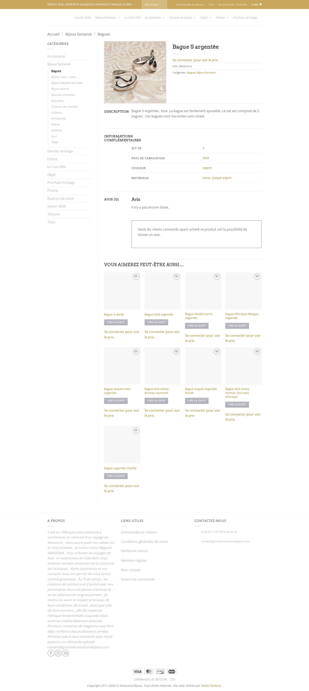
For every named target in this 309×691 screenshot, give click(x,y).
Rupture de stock (60, 198)
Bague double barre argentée (198, 316)
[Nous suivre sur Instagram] (58, 653)
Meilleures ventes (134, 551)
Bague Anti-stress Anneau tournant (157, 391)
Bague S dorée (114, 314)
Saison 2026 (83, 17)
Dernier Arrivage (60, 151)
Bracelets (57, 101)
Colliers (56, 113)
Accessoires (155, 17)
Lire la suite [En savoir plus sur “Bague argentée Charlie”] (116, 476)
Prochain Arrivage (245, 17)
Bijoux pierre (60, 89)
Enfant (52, 159)
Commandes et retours (190, 4)
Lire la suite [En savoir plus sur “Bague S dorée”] (116, 322)
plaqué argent (221, 178)
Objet (206, 17)
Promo (222, 17)
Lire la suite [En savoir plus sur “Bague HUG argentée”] (156, 322)
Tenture (53, 214)
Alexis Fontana (211, 686)
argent (207, 168)
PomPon (56, 130)
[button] (232, 4)
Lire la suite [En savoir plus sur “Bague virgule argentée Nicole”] (196, 400)
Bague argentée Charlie (120, 468)
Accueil (53, 34)
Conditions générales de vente (144, 541)
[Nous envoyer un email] (65, 653)
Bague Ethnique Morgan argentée (242, 316)
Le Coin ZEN (132, 17)
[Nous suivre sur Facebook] (51, 653)
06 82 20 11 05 (209, 532)
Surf (54, 136)
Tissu (51, 222)
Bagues (104, 34)
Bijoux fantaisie (107, 17)
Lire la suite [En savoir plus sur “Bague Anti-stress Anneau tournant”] (156, 400)
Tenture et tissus (182, 17)
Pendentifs (58, 118)
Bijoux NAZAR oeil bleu (67, 83)
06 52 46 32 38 (228, 532)
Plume (55, 124)
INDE (206, 158)
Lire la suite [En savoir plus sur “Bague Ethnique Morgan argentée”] (237, 325)
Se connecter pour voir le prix (195, 60)
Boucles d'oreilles (63, 95)
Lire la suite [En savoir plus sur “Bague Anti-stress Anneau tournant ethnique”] (237, 404)
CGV (211, 4)
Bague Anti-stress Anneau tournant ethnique (237, 392)
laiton (206, 178)
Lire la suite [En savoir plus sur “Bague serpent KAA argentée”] (116, 400)
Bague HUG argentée (159, 314)
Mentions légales (134, 560)
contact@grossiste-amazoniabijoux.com (78, 647)
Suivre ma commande (138, 579)
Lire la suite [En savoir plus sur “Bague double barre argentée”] (196, 325)
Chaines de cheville (64, 107)
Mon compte (131, 570)
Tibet (54, 142)
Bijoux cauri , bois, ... (65, 77)
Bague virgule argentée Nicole (201, 391)
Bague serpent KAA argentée (117, 391)
